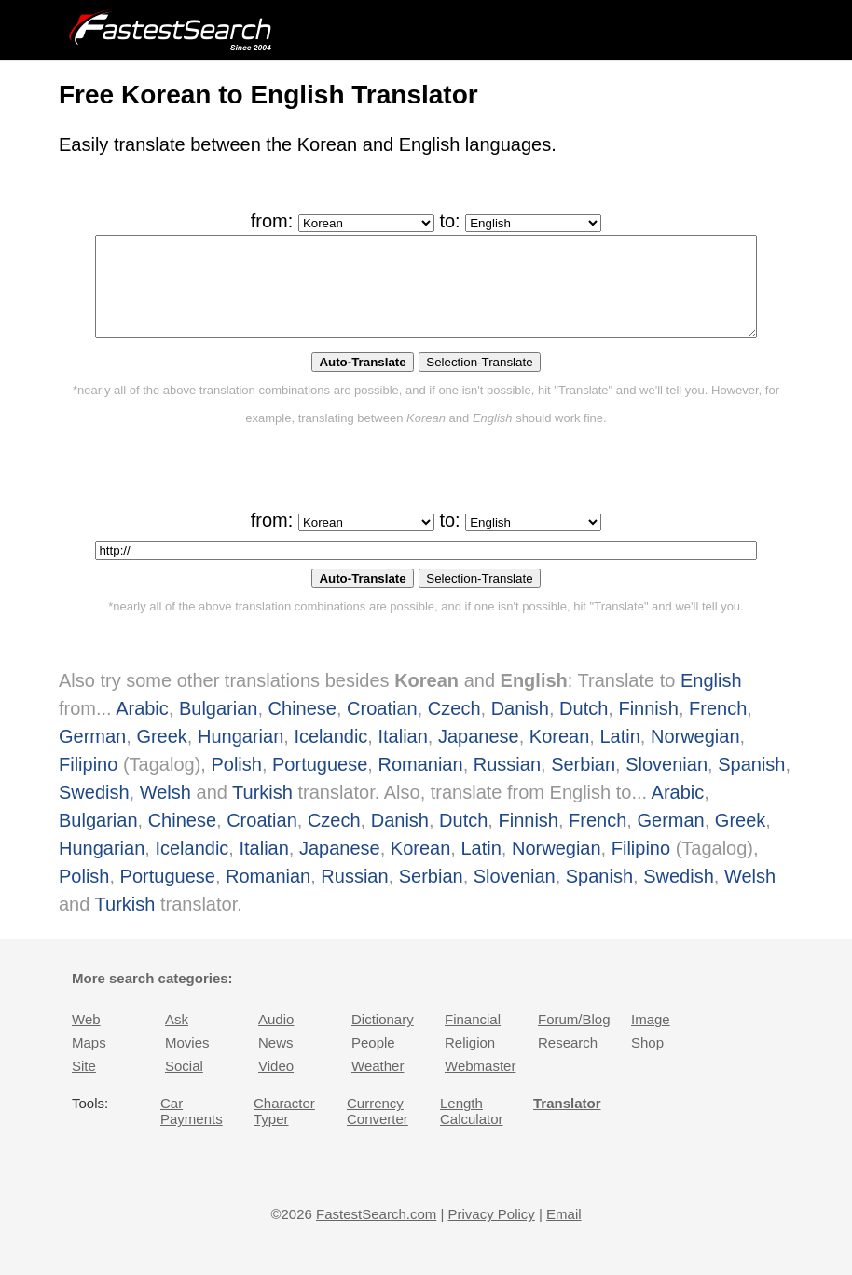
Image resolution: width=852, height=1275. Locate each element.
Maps (89, 1062)
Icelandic (330, 756)
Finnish (648, 728)
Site (84, 1085)
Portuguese (319, 784)
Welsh (165, 812)
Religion (470, 1062)
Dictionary (382, 1039)
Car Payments (191, 1130)
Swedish (94, 812)
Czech (454, 728)
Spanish (751, 784)
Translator (567, 1123)
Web (86, 1039)
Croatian (382, 728)
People (373, 1062)
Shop (647, 1062)
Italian (402, 756)
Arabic (142, 728)
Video (276, 1085)
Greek (161, 756)
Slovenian (666, 784)
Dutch (583, 728)
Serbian (583, 784)
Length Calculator (471, 1130)
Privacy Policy (490, 1233)
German (92, 756)
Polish (236, 784)
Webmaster (480, 1085)
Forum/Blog (574, 1039)
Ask (176, 1039)
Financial (473, 1039)
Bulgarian (218, 728)
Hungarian (240, 756)
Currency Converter (377, 1130)
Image (650, 1039)
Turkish (262, 812)
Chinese (302, 728)
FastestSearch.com (376, 1233)
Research (568, 1062)
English (711, 700)
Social (184, 1085)
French (718, 728)
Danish (520, 728)
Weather (377, 1085)
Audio (276, 1039)
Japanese (478, 756)
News (276, 1062)
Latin (619, 756)
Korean (559, 756)
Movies (187, 1062)
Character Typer (284, 1130)
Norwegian (695, 756)
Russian (507, 784)
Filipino (88, 784)
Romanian (420, 784)
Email (564, 1233)
